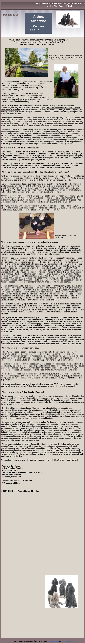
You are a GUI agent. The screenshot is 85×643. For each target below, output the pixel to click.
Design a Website (54, 641)
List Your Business (67, 641)
